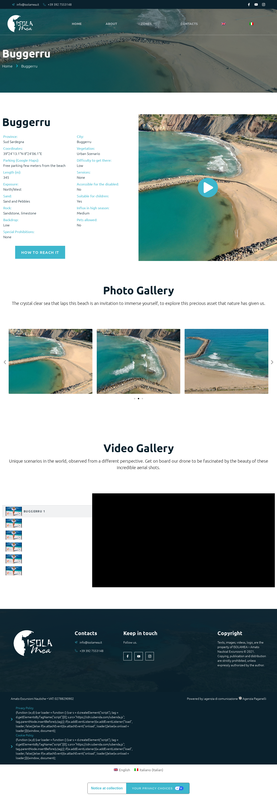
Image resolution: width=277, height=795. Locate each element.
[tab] (47, 511)
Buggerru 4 (34, 545)
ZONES (150, 23)
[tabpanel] (183, 539)
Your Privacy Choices (152, 787)
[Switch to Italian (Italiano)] (148, 769)
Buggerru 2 (34, 522)
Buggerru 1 (34, 510)
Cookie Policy (25, 734)
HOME (77, 23)
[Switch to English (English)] (122, 769)
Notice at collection (107, 787)
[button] (5, 361)
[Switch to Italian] (251, 24)
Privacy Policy (25, 707)
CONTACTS (190, 23)
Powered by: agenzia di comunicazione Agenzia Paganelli (226, 698)
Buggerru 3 (34, 534)
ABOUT (112, 23)
